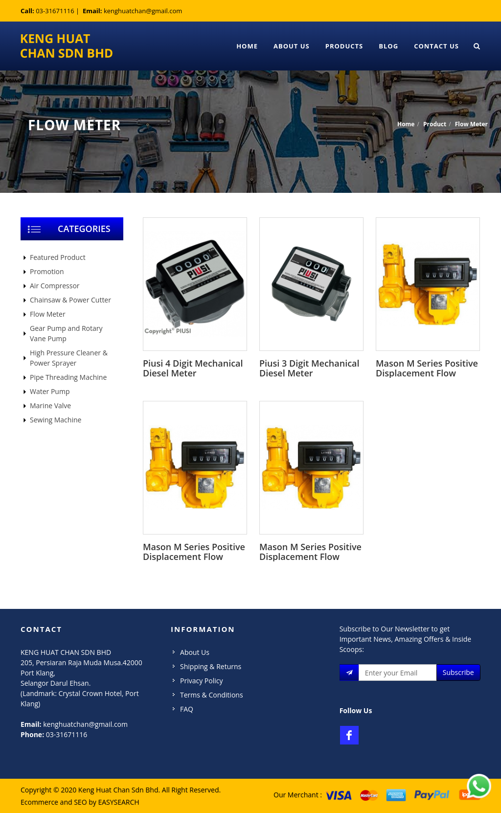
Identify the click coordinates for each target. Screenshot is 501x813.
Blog (388, 46)
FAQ (186, 709)
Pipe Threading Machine (68, 377)
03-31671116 (55, 10)
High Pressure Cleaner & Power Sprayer (69, 358)
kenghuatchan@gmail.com (143, 10)
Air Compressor (55, 285)
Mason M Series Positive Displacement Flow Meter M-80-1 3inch (194, 556)
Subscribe (458, 672)
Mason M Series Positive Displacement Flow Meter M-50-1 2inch (310, 556)
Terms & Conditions (211, 694)
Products (344, 46)
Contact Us (436, 46)
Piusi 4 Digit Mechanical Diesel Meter (193, 368)
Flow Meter (471, 124)
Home (247, 46)
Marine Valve (50, 405)
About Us (291, 46)
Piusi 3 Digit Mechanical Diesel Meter (309, 368)
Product (434, 124)
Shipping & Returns (210, 666)
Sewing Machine (55, 419)
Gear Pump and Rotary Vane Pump (66, 333)
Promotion (47, 271)
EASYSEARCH (118, 802)
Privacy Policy (201, 680)
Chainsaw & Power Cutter (70, 299)
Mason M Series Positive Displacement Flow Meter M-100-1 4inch (427, 373)
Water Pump (49, 391)
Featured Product (58, 257)
